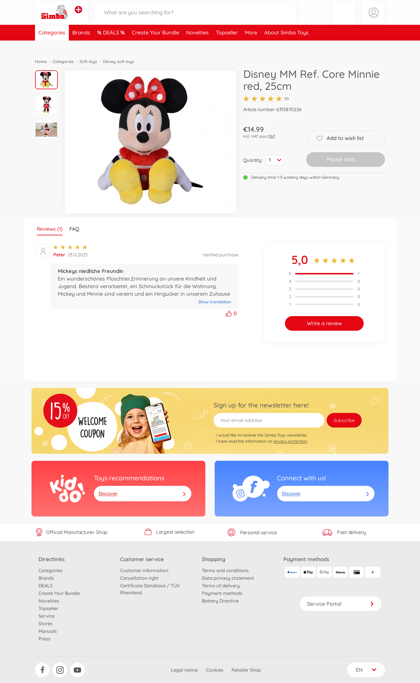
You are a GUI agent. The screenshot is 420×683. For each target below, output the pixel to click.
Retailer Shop (246, 670)
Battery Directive (220, 601)
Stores (45, 623)
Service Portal (340, 603)
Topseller (227, 44)
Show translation (214, 301)
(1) (265, 98)
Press (44, 639)
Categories (51, 44)
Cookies (214, 670)
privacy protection (290, 441)
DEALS (111, 44)
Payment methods (222, 593)
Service (46, 616)
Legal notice (184, 670)
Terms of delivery (221, 586)
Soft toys (88, 61)
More (251, 44)
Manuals (47, 631)
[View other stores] (78, 16)
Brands (81, 44)
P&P (271, 136)
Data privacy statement (228, 578)
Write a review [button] (324, 323)
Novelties (197, 44)
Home (41, 61)
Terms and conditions (225, 570)
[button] (343, 18)
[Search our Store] (195, 18)
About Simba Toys (286, 44)
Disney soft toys (118, 61)
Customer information (144, 570)
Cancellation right (139, 578)
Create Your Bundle (155, 44)
